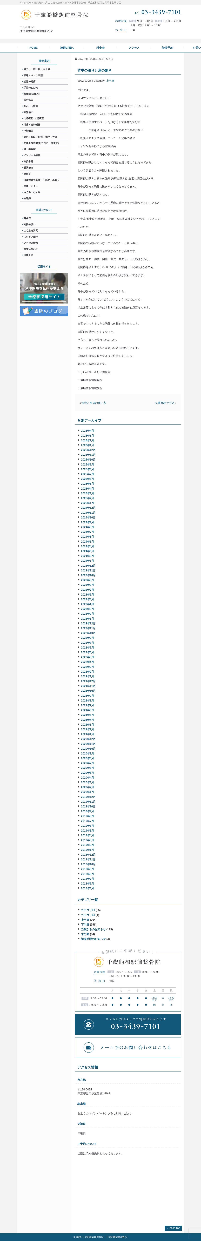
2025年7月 (87, 474)
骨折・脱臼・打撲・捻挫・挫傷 (40, 137)
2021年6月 (87, 710)
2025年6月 (87, 478)
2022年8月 (87, 642)
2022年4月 (87, 661)
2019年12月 (88, 796)
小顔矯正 (28, 130)
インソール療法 (32, 155)
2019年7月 (87, 821)
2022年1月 (87, 676)
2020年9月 (87, 753)
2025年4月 (87, 488)
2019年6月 (87, 825)
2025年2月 (87, 498)
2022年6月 (87, 652)
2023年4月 (87, 604)
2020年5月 (87, 772)
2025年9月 (87, 464)
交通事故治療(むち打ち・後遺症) (41, 143)
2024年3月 (87, 551)
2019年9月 (87, 811)
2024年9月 (87, 522)
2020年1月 (87, 792)
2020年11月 (88, 744)
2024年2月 (87, 556)
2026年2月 (87, 440)
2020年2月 (87, 787)
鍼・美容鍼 (30, 149)
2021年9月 (87, 695)
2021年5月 (87, 714)
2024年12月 (88, 507)
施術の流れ (30, 224)
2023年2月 (87, 613)
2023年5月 (87, 599)
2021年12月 (88, 681)
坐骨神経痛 (30, 81)
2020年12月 (88, 739)
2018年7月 (87, 878)
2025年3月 (87, 493)
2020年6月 (87, 767)
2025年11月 (88, 454)
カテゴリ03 (88, 915)
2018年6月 (87, 883)
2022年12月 (88, 623)
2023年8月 (87, 584)
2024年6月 (87, 536)
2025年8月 (87, 469)
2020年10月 (88, 748)
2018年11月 (88, 859)
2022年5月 (87, 657)
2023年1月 (87, 618)
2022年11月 (88, 628)
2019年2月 (87, 845)
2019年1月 (87, 849)
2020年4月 (87, 777)
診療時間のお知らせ (93, 939)
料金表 (27, 218)
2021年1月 (87, 734)
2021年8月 (87, 700)
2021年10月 (88, 690)
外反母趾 (28, 161)
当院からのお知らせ (93, 929)
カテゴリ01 (88, 910)
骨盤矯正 (28, 112)
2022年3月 (87, 666)
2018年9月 (87, 869)
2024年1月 (87, 560)
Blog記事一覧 (85, 59)
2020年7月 (87, 763)
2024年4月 (87, 546)
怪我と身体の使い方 (94, 402)
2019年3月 (87, 840)
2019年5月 (87, 830)
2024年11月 (88, 512)
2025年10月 (88, 459)
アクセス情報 (31, 242)
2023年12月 (88, 565)
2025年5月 (87, 483)
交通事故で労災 (164, 402)
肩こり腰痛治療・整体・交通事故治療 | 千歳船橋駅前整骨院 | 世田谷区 (83, 2)
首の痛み (28, 100)
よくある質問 (31, 230)
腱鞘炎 (27, 173)
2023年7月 (87, 589)
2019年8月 (87, 816)
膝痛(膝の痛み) (31, 93)
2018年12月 (88, 854)
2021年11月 (88, 686)
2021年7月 (87, 705)
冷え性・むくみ (32, 192)
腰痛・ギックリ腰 (33, 75)
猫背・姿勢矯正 (32, 124)
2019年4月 (87, 835)
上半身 (110, 80)
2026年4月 (87, 430)
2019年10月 (88, 806)
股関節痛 (28, 167)
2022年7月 (87, 647)
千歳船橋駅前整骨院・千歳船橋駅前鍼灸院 (105, 1237)
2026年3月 (87, 435)
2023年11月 (88, 570)
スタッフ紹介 (31, 236)
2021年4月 (87, 719)
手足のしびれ (31, 87)
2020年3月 (87, 782)
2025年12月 (88, 450)
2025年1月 (87, 503)
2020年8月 (87, 758)
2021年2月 (87, 729)
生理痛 (27, 198)
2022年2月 (87, 671)
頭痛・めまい (31, 186)
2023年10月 (88, 575)
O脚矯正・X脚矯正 (34, 118)
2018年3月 (87, 888)
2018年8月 (87, 874)
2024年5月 (87, 541)
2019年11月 (88, 801)
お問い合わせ (31, 249)
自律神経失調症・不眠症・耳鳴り (41, 180)
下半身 (85, 924)
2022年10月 (88, 633)
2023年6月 (87, 594)
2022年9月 (87, 637)
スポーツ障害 (31, 106)
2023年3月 (87, 609)
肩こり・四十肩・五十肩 (37, 69)
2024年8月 (87, 527)
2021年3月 (87, 724)
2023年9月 (87, 580)
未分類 (85, 934)
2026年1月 (87, 445)
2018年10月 (88, 864)
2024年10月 (88, 517)
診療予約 (28, 255)
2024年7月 (87, 531)
